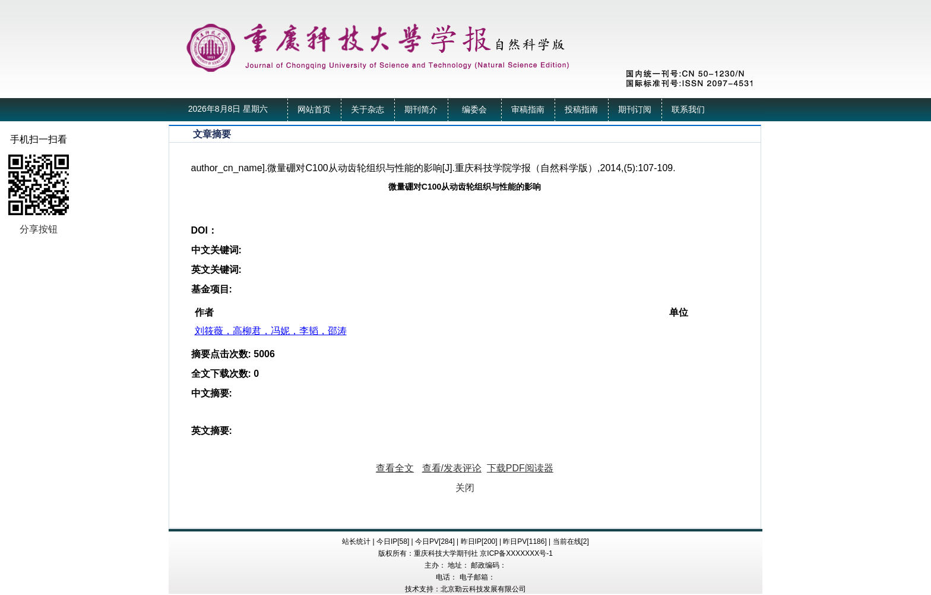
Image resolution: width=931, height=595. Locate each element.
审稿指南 (527, 109)
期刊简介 (421, 109)
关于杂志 (367, 109)
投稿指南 (581, 109)
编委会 (474, 109)
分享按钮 (39, 229)
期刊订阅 (634, 109)
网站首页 (314, 109)
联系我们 (688, 109)
